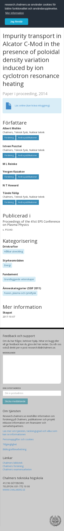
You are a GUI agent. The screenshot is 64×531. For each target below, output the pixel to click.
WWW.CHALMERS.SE (14, 489)
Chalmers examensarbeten (17, 469)
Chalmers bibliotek (12, 462)
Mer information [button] (14, 13)
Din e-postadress (12, 388)
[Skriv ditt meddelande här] (32, 369)
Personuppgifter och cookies (18, 439)
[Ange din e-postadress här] (32, 393)
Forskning (9, 137)
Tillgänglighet (10, 444)
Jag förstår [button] (16, 21)
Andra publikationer (27, 137)
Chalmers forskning (13, 466)
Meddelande (9, 352)
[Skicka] (15, 401)
